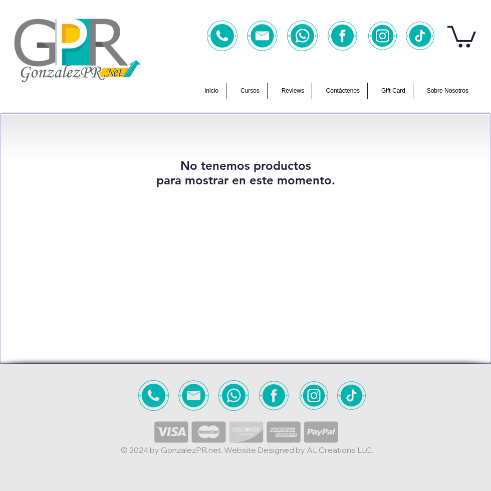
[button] (461, 36)
